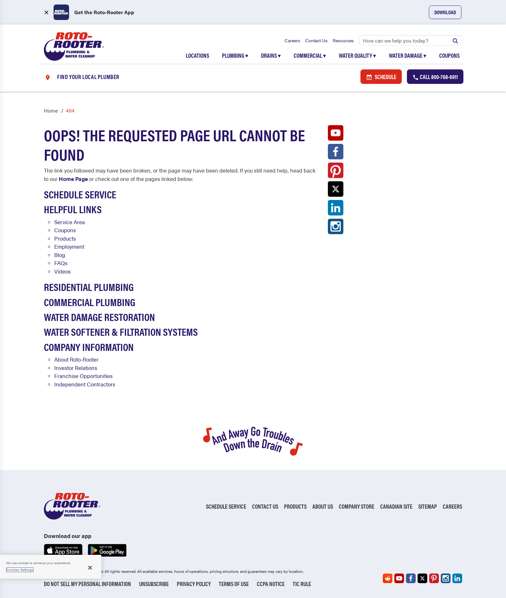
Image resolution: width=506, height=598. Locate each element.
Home (51, 110)
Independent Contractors (84, 384)
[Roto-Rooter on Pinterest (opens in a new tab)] (335, 172)
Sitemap (427, 506)
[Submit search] (455, 40)
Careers (292, 40)
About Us (322, 506)
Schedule (381, 77)
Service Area (69, 222)
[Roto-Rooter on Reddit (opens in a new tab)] (387, 578)
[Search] (410, 40)
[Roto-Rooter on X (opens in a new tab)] (335, 190)
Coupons (449, 55)
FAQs (60, 263)
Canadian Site (396, 506)
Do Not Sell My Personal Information (87, 584)
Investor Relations (75, 368)
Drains (271, 55)
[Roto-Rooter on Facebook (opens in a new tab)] (335, 153)
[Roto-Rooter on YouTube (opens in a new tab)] (335, 134)
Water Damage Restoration (99, 316)
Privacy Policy (194, 584)
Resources (343, 40)
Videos (62, 271)
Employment (69, 246)
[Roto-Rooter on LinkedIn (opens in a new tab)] (335, 209)
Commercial (310, 55)
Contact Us (316, 40)
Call (435, 76)
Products (65, 238)
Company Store (356, 506)
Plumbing (235, 55)
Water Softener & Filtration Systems (121, 331)
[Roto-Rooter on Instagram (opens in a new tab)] (335, 228)
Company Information (89, 346)
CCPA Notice (271, 584)
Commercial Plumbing (89, 301)
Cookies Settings (19, 569)
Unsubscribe (154, 584)
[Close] (90, 568)
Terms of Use (234, 584)
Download (445, 12)
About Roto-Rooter (76, 359)
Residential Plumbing (89, 286)
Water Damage (407, 55)
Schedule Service (80, 194)
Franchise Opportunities (83, 376)
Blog (59, 255)
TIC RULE (302, 584)
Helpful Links (73, 209)
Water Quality (357, 55)
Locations (197, 55)
